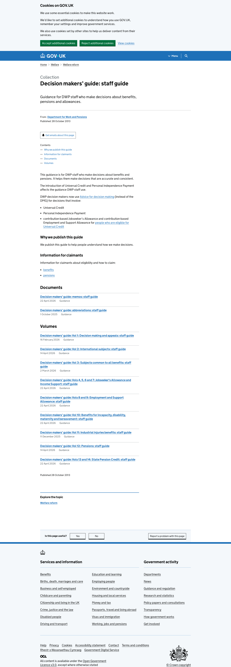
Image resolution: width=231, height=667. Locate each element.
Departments (152, 574)
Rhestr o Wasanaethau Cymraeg (60, 650)
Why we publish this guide (58, 149)
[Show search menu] (186, 56)
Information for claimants (58, 154)
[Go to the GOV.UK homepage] (53, 56)
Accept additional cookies (58, 43)
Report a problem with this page (167, 536)
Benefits (45, 574)
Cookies (67, 645)
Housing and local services (109, 595)
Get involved (152, 624)
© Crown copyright (178, 665)
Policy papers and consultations (164, 602)
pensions (49, 275)
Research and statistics (159, 595)
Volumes (48, 163)
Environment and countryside (110, 588)
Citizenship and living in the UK (59, 602)
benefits (48, 270)
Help (43, 645)
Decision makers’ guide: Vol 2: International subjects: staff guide (83, 349)
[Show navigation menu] (173, 56)
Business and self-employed (58, 588)
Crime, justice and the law (56, 609)
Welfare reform (71, 64)
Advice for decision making (97, 196)
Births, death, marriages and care (61, 581)
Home (43, 64)
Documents (50, 158)
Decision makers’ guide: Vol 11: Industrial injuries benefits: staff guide (85, 432)
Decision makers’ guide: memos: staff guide (69, 297)
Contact (113, 645)
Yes (81, 536)
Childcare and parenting (55, 595)
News (147, 581)
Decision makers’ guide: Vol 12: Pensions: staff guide (74, 446)
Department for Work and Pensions (67, 116)
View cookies (126, 43)
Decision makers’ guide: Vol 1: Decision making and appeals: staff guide (87, 335)
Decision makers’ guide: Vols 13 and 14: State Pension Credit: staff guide (87, 459)
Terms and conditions (135, 645)
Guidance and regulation (159, 588)
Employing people (103, 581)
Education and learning (106, 574)
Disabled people (50, 617)
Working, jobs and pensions (109, 624)
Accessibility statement (90, 645)
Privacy (54, 645)
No (100, 536)
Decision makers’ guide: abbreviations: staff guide (73, 310)
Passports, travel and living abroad (114, 609)
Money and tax (101, 602)
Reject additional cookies (97, 43)
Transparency (152, 609)
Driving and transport (53, 624)
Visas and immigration (106, 617)
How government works (159, 617)
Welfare (55, 64)
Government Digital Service (101, 650)
